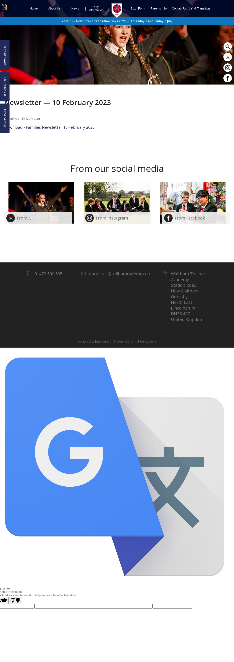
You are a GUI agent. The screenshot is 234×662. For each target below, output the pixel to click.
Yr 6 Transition (200, 8)
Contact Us (181, 9)
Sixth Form (139, 9)
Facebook (227, 78)
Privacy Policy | (87, 341)
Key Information (95, 8)
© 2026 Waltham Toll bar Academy (134, 341)
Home (37, 9)
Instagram (227, 67)
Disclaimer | (103, 341)
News (79, 9)
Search (227, 46)
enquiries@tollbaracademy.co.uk (121, 274)
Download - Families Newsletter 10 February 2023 (49, 127)
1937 (117, 10)
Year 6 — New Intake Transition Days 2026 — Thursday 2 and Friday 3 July (117, 21)
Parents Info (159, 9)
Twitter (227, 57)
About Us (56, 9)
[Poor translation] (15, 600)
